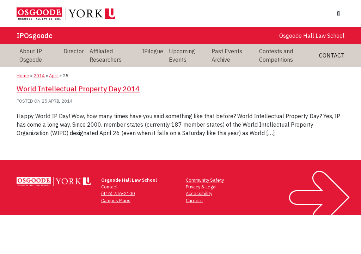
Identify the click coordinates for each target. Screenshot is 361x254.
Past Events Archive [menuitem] (227, 55)
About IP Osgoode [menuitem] (30, 55)
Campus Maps (115, 201)
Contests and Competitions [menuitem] (276, 55)
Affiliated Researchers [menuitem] (106, 55)
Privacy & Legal (201, 187)
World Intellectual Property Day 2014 (78, 88)
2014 (39, 76)
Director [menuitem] (73, 51)
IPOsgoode (35, 35)
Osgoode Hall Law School (311, 35)
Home (23, 76)
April (54, 76)
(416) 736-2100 (118, 193)
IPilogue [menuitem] (152, 51)
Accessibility (199, 193)
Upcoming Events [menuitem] (182, 55)
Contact (331, 55)
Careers (194, 201)
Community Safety (205, 180)
